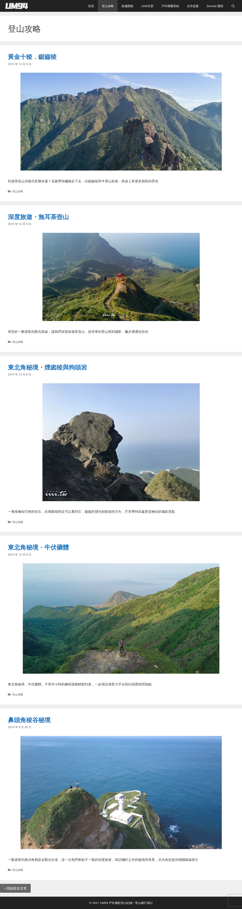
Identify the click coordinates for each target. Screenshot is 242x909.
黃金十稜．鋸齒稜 (32, 56)
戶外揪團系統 (170, 6)
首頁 (91, 6)
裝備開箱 (127, 6)
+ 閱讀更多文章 (15, 888)
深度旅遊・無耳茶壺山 (38, 217)
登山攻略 (108, 6)
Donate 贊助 (215, 6)
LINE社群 (147, 6)
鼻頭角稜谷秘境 (29, 720)
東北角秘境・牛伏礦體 (38, 547)
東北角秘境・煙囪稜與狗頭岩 (47, 367)
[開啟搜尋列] (233, 6)
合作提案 (193, 6)
